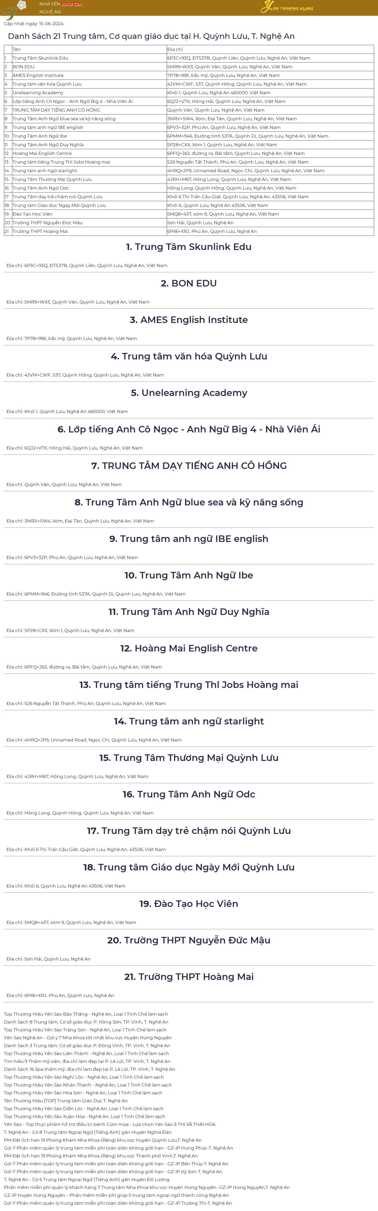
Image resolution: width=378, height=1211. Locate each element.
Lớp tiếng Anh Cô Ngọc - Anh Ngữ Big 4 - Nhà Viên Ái (73, 101)
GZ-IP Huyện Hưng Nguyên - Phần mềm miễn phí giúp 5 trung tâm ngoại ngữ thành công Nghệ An (116, 1195)
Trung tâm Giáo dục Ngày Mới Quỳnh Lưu (59, 205)
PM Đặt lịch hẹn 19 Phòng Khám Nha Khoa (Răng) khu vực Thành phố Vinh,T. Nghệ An (101, 1155)
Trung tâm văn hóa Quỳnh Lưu (47, 84)
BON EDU (23, 66)
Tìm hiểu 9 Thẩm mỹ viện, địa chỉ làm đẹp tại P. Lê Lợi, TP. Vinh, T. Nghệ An (87, 1061)
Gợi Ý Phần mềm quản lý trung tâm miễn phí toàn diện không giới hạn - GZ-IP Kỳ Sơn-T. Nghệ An (113, 1171)
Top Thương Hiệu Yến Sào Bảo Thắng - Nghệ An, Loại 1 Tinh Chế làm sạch (86, 1014)
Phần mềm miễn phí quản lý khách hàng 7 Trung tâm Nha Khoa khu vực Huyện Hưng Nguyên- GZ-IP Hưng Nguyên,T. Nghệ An (147, 1187)
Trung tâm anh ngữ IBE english (48, 127)
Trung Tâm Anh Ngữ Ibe (40, 136)
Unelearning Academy (38, 92)
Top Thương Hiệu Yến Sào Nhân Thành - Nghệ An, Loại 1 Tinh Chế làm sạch (88, 1085)
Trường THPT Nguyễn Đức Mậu (47, 222)
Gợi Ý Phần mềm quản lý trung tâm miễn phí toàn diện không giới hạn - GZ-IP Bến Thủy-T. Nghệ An (116, 1163)
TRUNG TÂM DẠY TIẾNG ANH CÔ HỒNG (56, 110)
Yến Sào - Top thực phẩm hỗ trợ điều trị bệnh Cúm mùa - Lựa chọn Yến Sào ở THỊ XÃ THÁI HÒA (110, 1124)
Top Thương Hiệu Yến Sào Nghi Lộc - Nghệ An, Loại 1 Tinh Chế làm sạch (84, 1077)
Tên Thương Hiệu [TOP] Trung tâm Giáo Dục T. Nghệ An (66, 1100)
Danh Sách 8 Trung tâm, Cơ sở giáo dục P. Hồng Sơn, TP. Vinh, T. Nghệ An (86, 1022)
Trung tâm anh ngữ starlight (45, 170)
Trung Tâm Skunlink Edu (40, 58)
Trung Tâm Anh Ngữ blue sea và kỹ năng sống (64, 118)
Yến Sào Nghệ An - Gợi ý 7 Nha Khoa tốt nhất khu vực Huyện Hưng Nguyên (88, 1037)
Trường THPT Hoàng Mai (40, 231)
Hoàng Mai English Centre (42, 153)
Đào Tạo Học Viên (32, 214)
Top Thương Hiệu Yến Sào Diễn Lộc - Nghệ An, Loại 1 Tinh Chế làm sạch (84, 1108)
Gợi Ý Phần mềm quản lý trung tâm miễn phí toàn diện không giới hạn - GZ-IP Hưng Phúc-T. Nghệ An (118, 1148)
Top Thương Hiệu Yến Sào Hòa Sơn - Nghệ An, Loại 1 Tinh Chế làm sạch (83, 1092)
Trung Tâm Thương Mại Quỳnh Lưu (52, 179)
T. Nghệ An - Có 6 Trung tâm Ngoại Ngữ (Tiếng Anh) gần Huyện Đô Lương (87, 1179)
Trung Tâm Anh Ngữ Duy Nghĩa (48, 144)
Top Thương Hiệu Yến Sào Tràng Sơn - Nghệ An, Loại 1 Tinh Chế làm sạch (85, 1029)
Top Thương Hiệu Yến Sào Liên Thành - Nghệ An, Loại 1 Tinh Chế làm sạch (86, 1053)
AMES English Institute (38, 75)
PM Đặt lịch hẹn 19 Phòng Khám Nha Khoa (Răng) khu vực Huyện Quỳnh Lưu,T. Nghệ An (103, 1140)
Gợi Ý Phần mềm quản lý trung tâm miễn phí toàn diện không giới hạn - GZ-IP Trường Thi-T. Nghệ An (118, 1203)
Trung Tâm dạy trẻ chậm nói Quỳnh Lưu (57, 196)
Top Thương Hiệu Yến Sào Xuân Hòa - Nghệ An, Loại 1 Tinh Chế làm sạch (84, 1116)
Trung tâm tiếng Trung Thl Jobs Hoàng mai (61, 162)
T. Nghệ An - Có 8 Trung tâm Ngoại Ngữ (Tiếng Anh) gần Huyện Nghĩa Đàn (88, 1132)
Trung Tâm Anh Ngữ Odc (41, 188)
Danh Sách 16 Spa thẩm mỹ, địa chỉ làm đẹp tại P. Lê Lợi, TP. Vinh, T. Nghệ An (89, 1069)
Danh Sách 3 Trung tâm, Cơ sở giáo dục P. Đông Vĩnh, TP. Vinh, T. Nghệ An (87, 1045)
